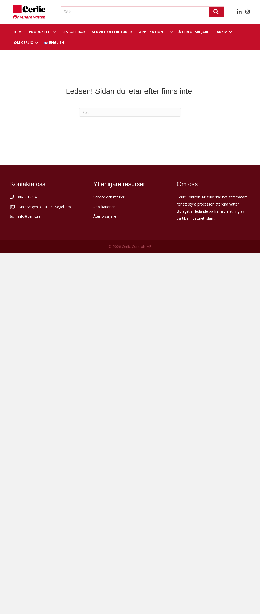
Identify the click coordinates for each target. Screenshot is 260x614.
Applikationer (153, 31)
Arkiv (222, 31)
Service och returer (112, 31)
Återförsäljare (193, 31)
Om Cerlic (23, 42)
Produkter (40, 31)
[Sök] (130, 112)
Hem (18, 31)
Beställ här (73, 31)
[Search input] (134, 12)
